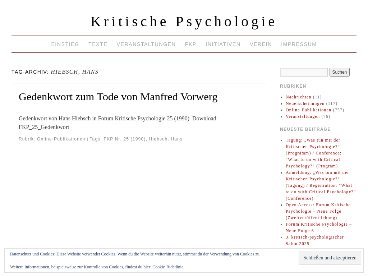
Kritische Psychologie (184, 21)
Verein (261, 44)
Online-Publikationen (61, 139)
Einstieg (65, 44)
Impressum (299, 44)
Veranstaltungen (146, 44)
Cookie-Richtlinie (167, 266)
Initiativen (223, 44)
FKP (191, 44)
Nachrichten (299, 97)
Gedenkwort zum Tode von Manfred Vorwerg (118, 97)
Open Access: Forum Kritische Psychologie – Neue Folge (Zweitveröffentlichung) (318, 211)
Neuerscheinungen (305, 103)
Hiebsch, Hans (166, 139)
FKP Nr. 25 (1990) (125, 139)
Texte (97, 44)
